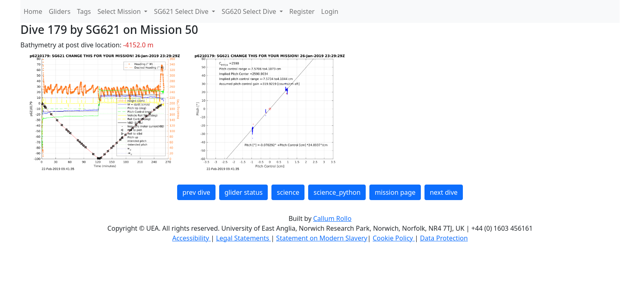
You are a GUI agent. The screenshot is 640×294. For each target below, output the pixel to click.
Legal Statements (243, 238)
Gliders (60, 11)
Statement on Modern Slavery (321, 238)
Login (329, 11)
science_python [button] (336, 192)
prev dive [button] (196, 192)
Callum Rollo (332, 218)
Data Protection (444, 238)
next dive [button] (444, 192)
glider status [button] (243, 192)
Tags (84, 11)
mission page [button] (395, 192)
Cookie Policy (394, 238)
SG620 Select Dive (250, 11)
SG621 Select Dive (182, 11)
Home (33, 11)
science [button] (288, 192)
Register (302, 11)
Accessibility (191, 238)
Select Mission (120, 11)
